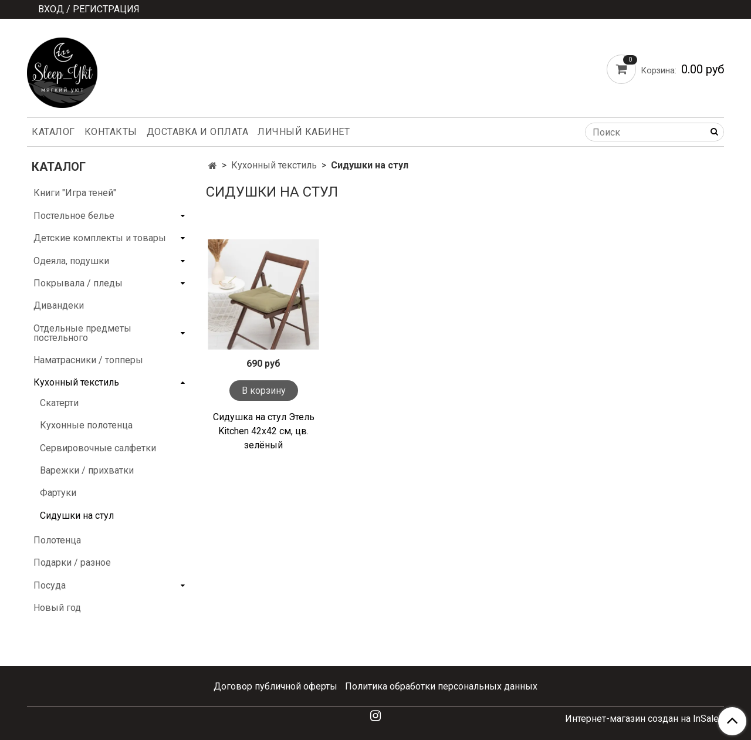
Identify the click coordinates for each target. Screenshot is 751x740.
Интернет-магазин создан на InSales (644, 719)
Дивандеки (58, 305)
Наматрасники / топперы (88, 360)
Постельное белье (73, 215)
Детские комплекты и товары (99, 238)
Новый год (57, 607)
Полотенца (57, 540)
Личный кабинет (304, 131)
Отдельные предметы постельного (82, 333)
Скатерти (59, 402)
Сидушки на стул (77, 515)
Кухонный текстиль (274, 165)
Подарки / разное (72, 562)
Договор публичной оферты (275, 686)
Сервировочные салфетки (98, 448)
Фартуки (58, 492)
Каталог (53, 131)
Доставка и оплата (198, 131)
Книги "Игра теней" (74, 192)
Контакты (110, 131)
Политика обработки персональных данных (441, 686)
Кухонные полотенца (86, 425)
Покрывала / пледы (78, 283)
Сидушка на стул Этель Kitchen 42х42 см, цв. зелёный (263, 431)
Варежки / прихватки (87, 470)
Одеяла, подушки (71, 260)
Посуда (49, 585)
